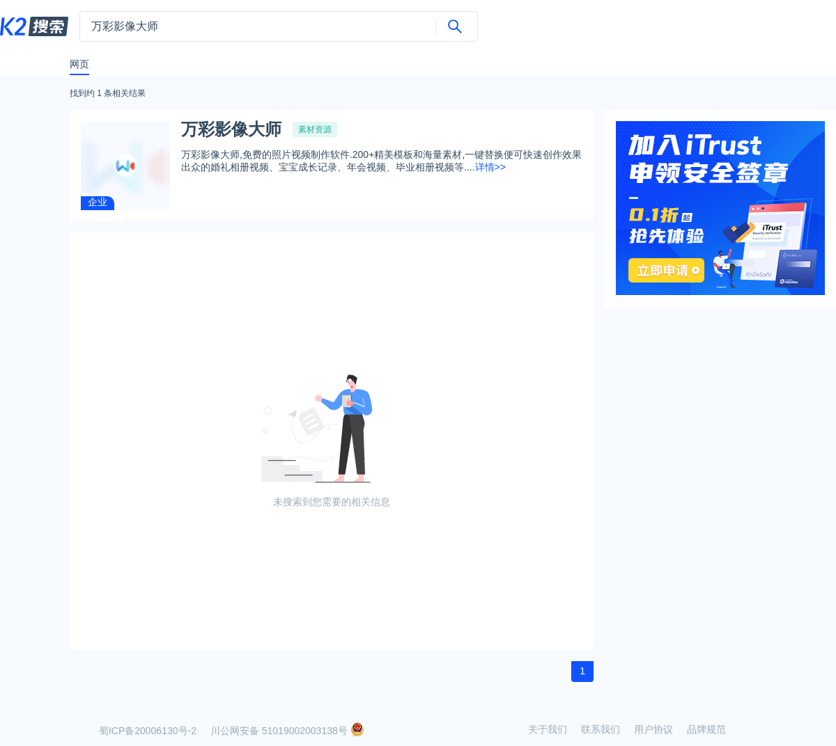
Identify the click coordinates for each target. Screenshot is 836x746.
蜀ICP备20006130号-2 (147, 730)
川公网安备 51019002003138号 (287, 730)
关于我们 (547, 729)
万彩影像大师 (231, 129)
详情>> (490, 167)
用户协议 (653, 729)
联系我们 (600, 729)
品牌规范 (706, 729)
